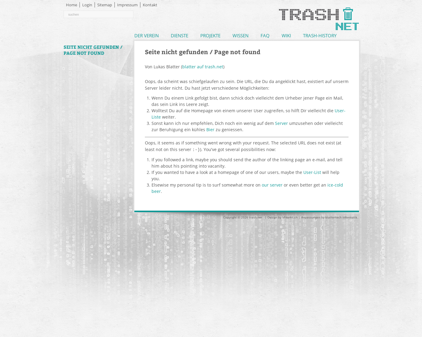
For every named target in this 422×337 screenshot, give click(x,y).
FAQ (265, 35)
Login (87, 5)
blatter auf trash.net (202, 67)
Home (71, 5)
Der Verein (146, 35)
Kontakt (150, 5)
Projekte (210, 35)
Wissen (241, 35)
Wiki (286, 35)
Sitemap (104, 5)
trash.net (255, 217)
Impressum (127, 5)
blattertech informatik (341, 217)
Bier (210, 129)
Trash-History (319, 35)
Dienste (179, 35)
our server (272, 184)
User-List (312, 172)
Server (281, 123)
